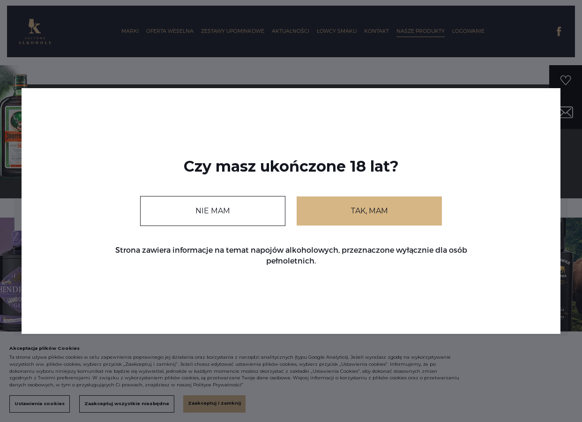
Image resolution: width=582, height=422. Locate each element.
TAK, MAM (369, 210)
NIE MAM (212, 210)
